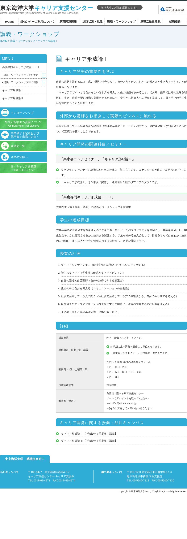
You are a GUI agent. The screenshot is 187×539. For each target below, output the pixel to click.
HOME (9, 21)
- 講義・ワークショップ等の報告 (20, 82)
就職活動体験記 (150, 21)
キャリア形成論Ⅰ (12, 90)
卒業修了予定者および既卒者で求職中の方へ (25, 135)
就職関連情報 (68, 21)
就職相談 (175, 21)
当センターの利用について (37, 21)
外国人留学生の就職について (23, 123)
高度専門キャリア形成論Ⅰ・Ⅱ (20, 67)
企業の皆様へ (19, 157)
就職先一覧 (18, 146)
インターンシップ (22, 112)
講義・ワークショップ (121, 21)
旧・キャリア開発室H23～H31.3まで (23, 168)
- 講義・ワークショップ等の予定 (20, 74)
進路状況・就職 (92, 21)
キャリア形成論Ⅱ (12, 98)
